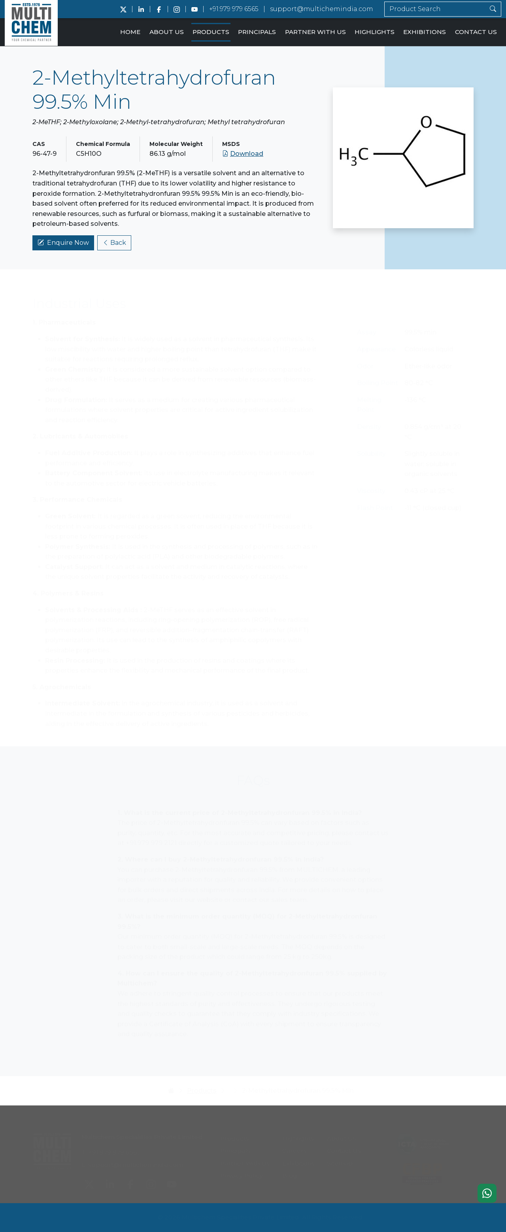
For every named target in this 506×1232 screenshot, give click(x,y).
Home (130, 32)
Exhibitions (424, 32)
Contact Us (476, 32)
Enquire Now (63, 244)
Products (211, 32)
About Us (166, 32)
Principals (257, 32)
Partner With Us (315, 32)
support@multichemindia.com (321, 9)
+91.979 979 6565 (234, 9)
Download (242, 155)
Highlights (375, 32)
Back (114, 244)
